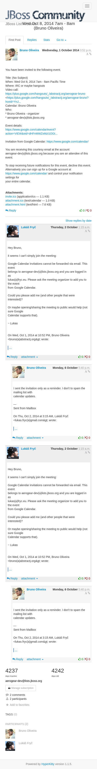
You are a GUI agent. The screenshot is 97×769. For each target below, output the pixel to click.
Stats (46, 39)
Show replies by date (79, 220)
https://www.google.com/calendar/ (67, 141)
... (10, 347)
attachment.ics (14, 200)
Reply (10, 210)
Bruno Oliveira (29, 50)
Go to (61, 39)
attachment (29, 356)
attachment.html (15, 204)
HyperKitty (48, 764)
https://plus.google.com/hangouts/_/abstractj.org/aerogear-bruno (45, 93)
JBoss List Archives (45, 16)
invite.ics (10, 196)
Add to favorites (17, 704)
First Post (14, 39)
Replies (32, 39)
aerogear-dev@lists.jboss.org (23, 680)
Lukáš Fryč (28, 227)
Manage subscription (21, 688)
